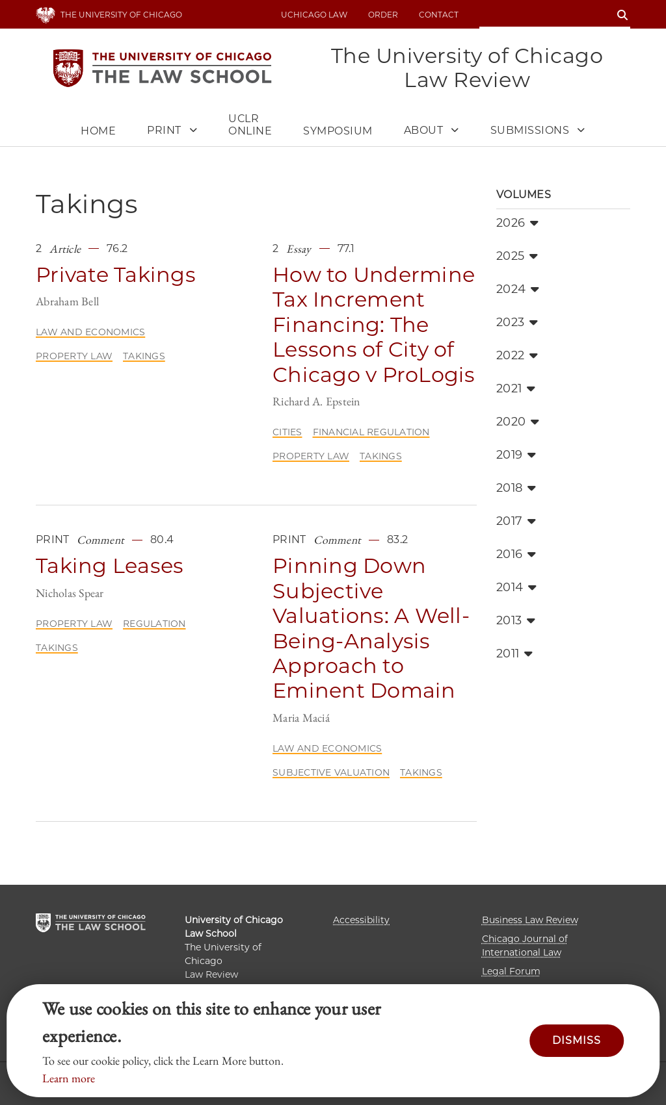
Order (383, 14)
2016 (516, 555)
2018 (516, 488)
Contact (439, 14)
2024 (517, 290)
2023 (517, 323)
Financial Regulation (371, 432)
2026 (517, 223)
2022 (517, 356)
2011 (514, 654)
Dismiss (576, 1040)
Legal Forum (511, 971)
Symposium (338, 131)
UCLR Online (250, 125)
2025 (517, 256)
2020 (517, 422)
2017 (516, 521)
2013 (515, 621)
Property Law (74, 356)
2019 (516, 455)
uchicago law (314, 14)
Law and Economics (90, 332)
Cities (287, 432)
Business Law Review (530, 920)
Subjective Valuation (331, 773)
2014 (516, 588)
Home (98, 131)
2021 (515, 389)
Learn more (68, 1078)
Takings (144, 356)
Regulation (154, 624)
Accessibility (361, 920)
